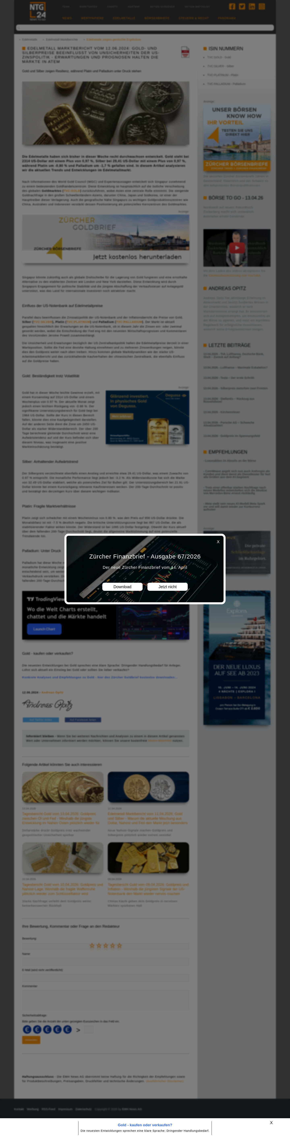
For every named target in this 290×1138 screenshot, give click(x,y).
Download (123, 587)
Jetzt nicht (167, 587)
